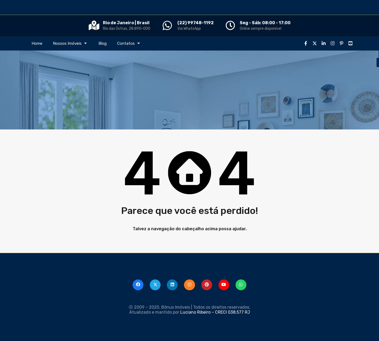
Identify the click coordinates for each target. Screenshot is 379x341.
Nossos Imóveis (70, 43)
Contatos (129, 43)
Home (37, 43)
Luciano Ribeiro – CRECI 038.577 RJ (215, 312)
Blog (102, 43)
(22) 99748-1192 (195, 22)
